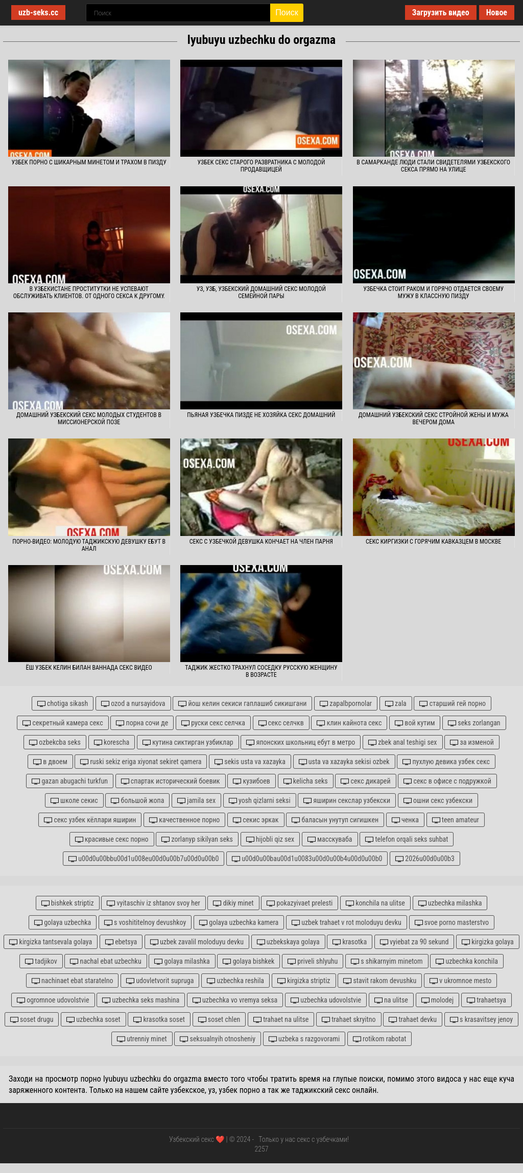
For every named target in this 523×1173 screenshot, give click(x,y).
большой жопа (137, 800)
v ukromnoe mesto (460, 980)
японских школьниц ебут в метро (300, 742)
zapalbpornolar (346, 703)
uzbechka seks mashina (140, 1000)
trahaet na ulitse (280, 1019)
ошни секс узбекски (437, 800)
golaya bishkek (248, 961)
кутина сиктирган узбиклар (187, 742)
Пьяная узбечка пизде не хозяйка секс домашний (261, 415)
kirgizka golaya (488, 942)
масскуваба (329, 839)
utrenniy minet (142, 1039)
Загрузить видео (440, 12)
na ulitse (391, 1000)
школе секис (74, 800)
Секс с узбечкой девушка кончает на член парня (261, 541)
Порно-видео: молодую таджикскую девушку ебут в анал (88, 545)
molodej (437, 1000)
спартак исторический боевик (170, 781)
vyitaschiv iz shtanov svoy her (153, 903)
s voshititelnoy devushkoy (145, 922)
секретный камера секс (62, 723)
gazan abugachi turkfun (70, 781)
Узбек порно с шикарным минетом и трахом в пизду (88, 162)
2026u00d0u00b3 (425, 858)
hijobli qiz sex (270, 839)
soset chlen (219, 1019)
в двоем (50, 761)
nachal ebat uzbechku (105, 961)
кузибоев (251, 781)
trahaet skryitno (349, 1019)
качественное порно (184, 820)
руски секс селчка (213, 723)
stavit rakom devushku (379, 980)
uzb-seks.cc (38, 12)
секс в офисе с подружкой (447, 781)
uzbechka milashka (450, 903)
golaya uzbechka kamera (238, 922)
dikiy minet (233, 903)
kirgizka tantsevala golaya (50, 942)
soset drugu (32, 1019)
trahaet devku (413, 1019)
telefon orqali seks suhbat (406, 839)
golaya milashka (181, 961)
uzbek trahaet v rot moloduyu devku (346, 922)
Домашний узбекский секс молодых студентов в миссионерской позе (88, 418)
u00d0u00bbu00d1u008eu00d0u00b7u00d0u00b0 (143, 858)
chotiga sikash (62, 703)
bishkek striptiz (67, 903)
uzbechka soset (93, 1019)
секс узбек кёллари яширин (90, 820)
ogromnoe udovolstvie (53, 1000)
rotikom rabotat (379, 1039)
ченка (405, 820)
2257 (261, 1149)
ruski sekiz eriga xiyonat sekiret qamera (140, 761)
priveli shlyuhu (313, 961)
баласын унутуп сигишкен (335, 820)
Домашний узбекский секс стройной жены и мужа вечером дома (434, 418)
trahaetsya (486, 1000)
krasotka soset (159, 1019)
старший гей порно (452, 703)
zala (396, 703)
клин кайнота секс (349, 723)
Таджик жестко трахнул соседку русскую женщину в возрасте (261, 671)
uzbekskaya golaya (288, 942)
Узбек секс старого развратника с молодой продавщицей (261, 166)
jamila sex (196, 800)
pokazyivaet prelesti (299, 903)
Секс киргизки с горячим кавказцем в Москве (433, 541)
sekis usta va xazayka (250, 761)
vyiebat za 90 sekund (414, 942)
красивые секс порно (112, 839)
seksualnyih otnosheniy (217, 1039)
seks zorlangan (474, 723)
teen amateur (455, 820)
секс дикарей (365, 781)
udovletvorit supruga (160, 980)
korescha (112, 742)
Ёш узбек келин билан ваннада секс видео (89, 667)
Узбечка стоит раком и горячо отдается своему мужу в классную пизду (433, 292)
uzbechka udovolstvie (326, 1000)
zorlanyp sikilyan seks (197, 839)
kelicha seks (305, 781)
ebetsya (121, 942)
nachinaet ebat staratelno (72, 980)
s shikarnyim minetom (387, 961)
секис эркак (255, 820)
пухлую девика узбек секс (446, 761)
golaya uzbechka (62, 922)
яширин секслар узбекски (346, 800)
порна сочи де (142, 723)
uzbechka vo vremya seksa (235, 1000)
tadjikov (41, 961)
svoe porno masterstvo (452, 922)
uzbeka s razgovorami (304, 1039)
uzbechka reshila (235, 980)
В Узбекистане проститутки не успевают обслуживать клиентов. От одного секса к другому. (89, 292)
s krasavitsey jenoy (481, 1019)
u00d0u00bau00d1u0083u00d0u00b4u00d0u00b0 (307, 858)
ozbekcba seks (55, 742)
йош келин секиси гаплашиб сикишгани (242, 703)
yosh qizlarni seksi (260, 800)
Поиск (286, 12)
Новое (496, 12)
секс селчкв (281, 723)
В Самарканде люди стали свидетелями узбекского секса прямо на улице (433, 166)
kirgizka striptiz (303, 980)
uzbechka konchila (467, 961)
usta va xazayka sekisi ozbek (344, 761)
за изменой (472, 742)
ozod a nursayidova (133, 703)
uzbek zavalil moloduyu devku (197, 942)
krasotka (349, 942)
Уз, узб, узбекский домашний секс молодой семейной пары (261, 292)
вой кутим (415, 723)
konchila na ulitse (375, 903)
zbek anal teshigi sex (402, 742)
